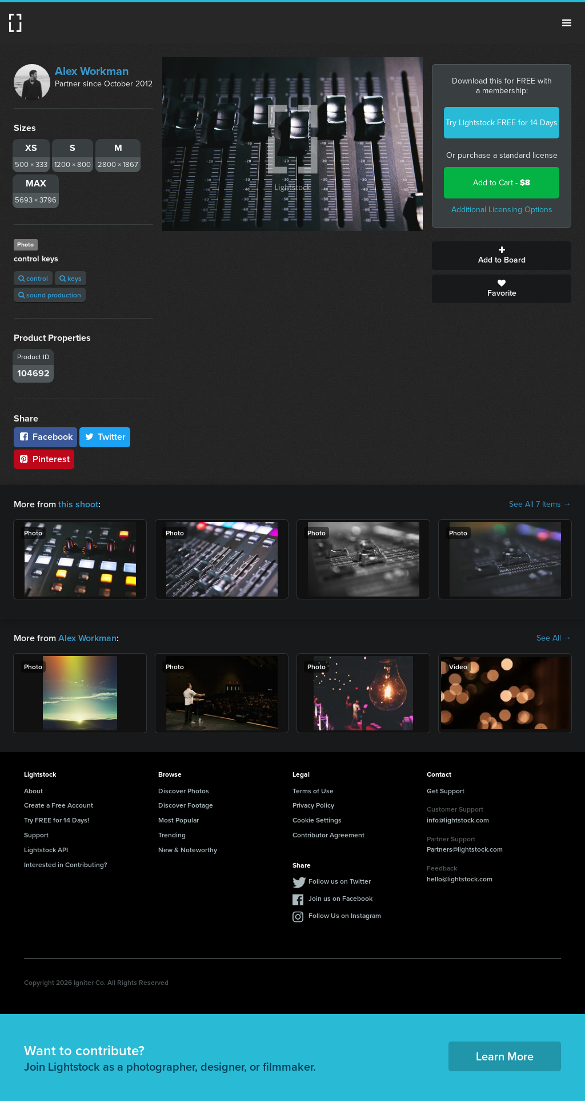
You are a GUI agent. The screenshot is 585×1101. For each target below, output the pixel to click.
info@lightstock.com (458, 820)
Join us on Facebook (340, 898)
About (33, 791)
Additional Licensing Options (501, 210)
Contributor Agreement (328, 835)
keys (70, 278)
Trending (172, 835)
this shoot (78, 504)
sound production (49, 295)
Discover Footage (185, 805)
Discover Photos (183, 791)
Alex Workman (92, 71)
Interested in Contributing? (65, 864)
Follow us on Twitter (339, 881)
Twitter (105, 436)
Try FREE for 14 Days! (56, 820)
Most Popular (178, 820)
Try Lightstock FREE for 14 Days (502, 123)
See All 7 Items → (540, 504)
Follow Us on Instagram (344, 915)
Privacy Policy (313, 805)
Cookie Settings (317, 820)
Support (36, 835)
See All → (553, 638)
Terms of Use (313, 791)
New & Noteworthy (187, 849)
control (33, 278)
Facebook (45, 436)
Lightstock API (46, 849)
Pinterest (44, 459)
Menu (567, 23)
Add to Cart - (501, 183)
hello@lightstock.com (459, 879)
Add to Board (502, 255)
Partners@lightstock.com (465, 849)
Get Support (445, 791)
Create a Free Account (58, 805)
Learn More (505, 1056)
